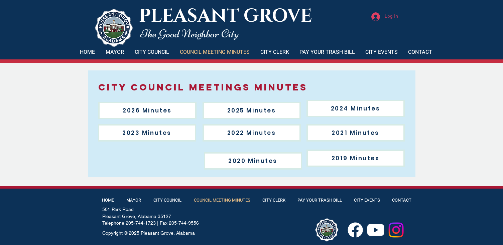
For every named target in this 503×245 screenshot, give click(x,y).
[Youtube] (376, 230)
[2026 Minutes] (147, 110)
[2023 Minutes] (147, 133)
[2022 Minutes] (252, 133)
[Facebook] (355, 230)
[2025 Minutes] (252, 110)
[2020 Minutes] (253, 161)
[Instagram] (396, 230)
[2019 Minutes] (355, 158)
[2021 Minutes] (355, 133)
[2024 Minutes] (355, 108)
